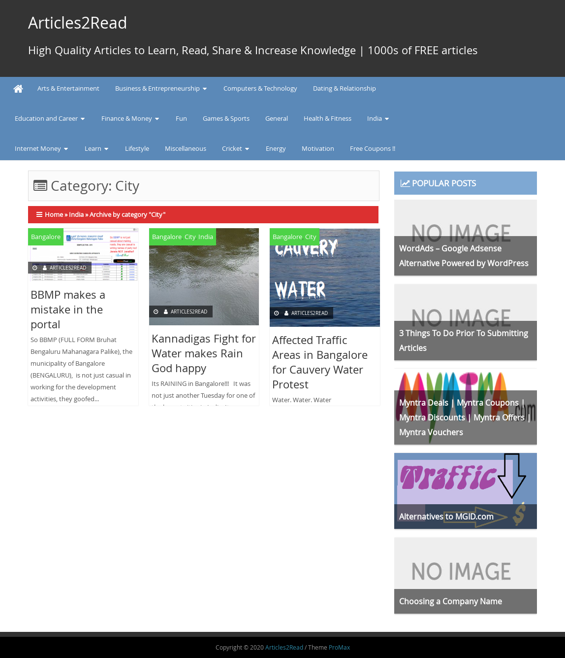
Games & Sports (226, 118)
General (276, 118)
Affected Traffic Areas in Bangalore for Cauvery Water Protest (320, 362)
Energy (276, 148)
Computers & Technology (260, 88)
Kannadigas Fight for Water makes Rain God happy (204, 353)
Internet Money (38, 148)
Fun (181, 118)
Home (54, 214)
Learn (93, 148)
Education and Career (46, 118)
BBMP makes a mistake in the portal (68, 309)
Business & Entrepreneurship (157, 88)
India (374, 118)
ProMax (339, 647)
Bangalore (46, 236)
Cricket (232, 148)
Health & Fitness (327, 118)
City (190, 236)
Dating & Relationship (344, 88)
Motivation (318, 148)
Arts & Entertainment (68, 88)
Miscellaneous (185, 148)
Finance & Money (126, 118)
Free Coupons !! (372, 148)
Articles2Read (77, 22)
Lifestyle (137, 148)
